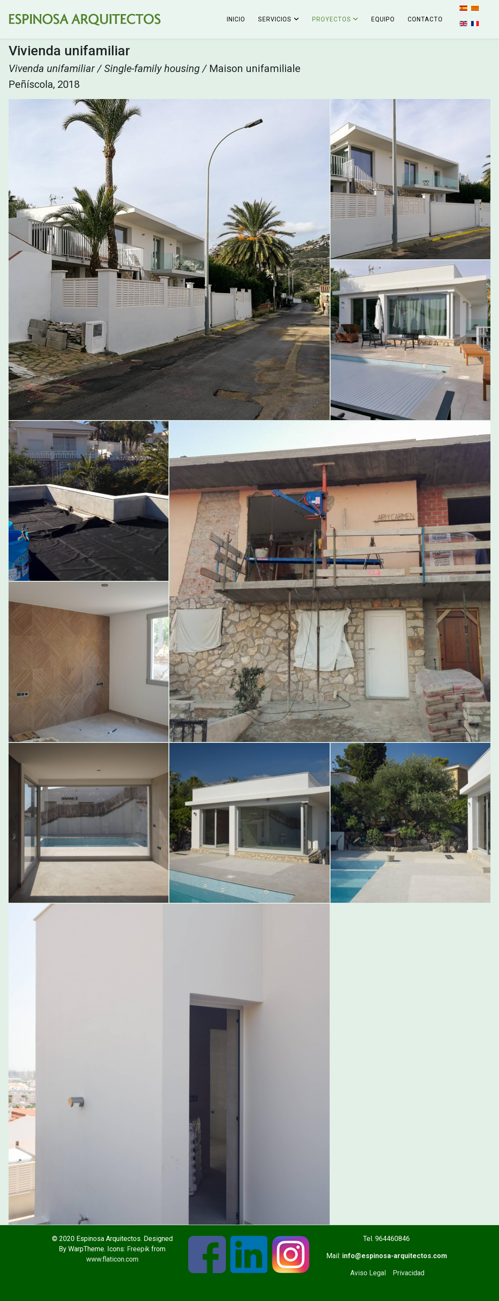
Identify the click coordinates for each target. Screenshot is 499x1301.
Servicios (275, 19)
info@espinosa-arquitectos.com (394, 1256)
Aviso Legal (368, 1273)
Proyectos (331, 19)
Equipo (383, 19)
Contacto (425, 19)
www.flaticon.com (112, 1259)
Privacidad (408, 1273)
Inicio (236, 19)
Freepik (138, 1249)
